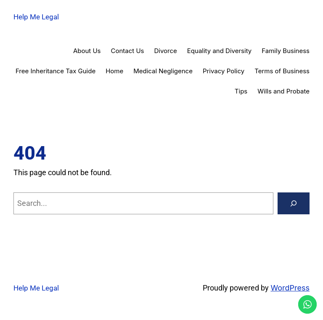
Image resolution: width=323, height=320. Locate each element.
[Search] (294, 203)
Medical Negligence (163, 71)
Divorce (165, 51)
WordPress (290, 287)
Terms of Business (282, 71)
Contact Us (127, 51)
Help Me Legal (36, 17)
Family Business (286, 51)
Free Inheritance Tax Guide (55, 71)
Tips (241, 91)
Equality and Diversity (219, 51)
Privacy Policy (223, 71)
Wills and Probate (283, 91)
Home (114, 71)
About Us (87, 51)
